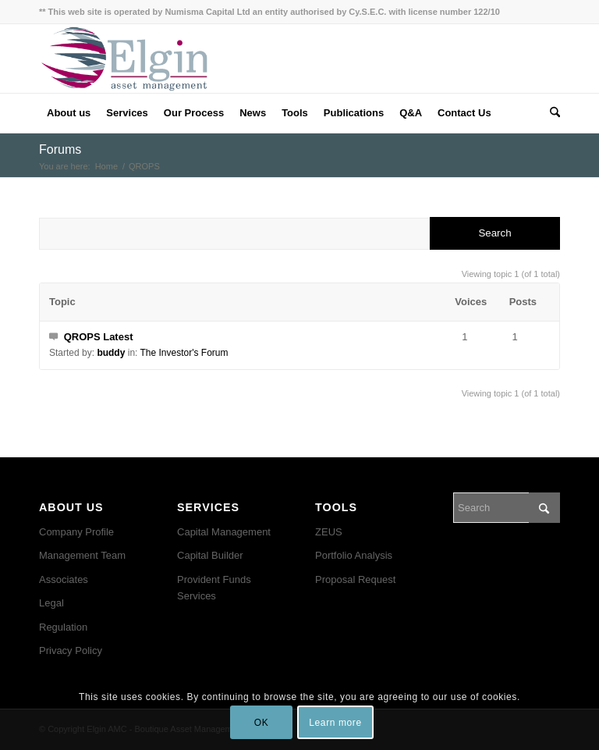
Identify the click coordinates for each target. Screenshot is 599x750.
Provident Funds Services (214, 588)
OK (261, 722)
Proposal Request (355, 579)
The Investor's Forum (184, 352)
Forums (60, 149)
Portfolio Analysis (353, 555)
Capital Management (224, 532)
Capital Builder (210, 555)
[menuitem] (68, 113)
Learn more (335, 722)
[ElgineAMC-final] (124, 58)
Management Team (82, 555)
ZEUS (328, 532)
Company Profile (76, 532)
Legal (51, 603)
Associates (63, 579)
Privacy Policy (70, 650)
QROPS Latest (98, 337)
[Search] (551, 113)
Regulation (63, 627)
